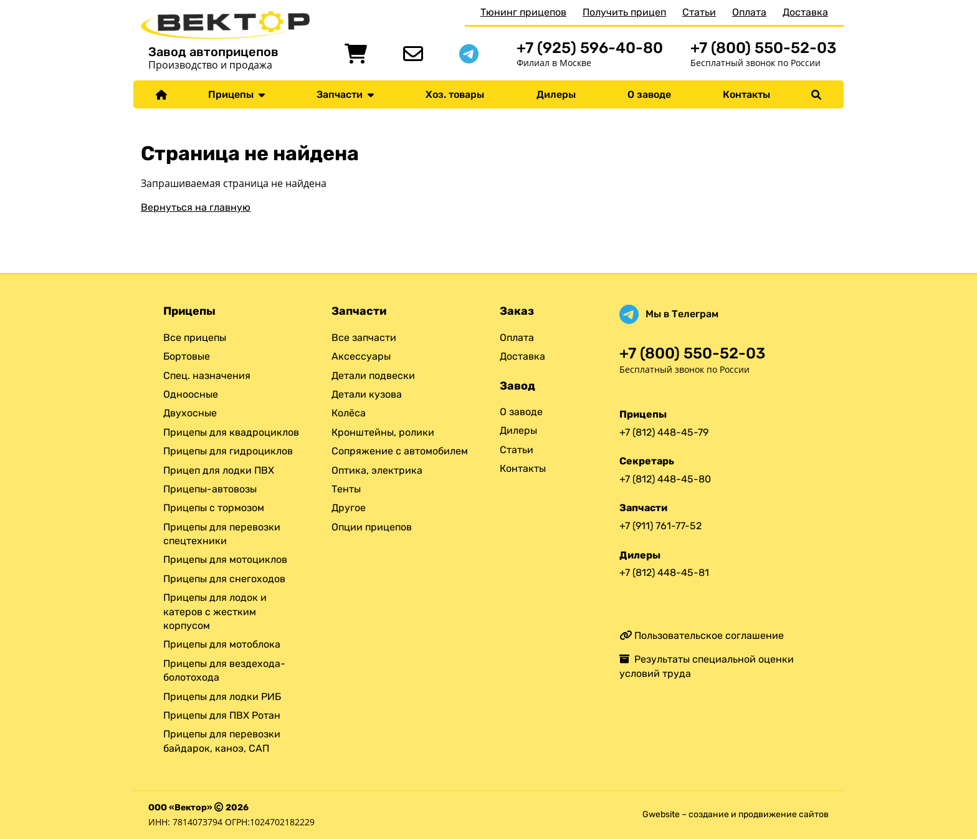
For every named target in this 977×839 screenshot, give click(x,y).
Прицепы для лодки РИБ (222, 696)
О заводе (649, 94)
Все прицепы (194, 337)
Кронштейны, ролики (382, 432)
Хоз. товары (455, 94)
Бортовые (186, 356)
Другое (348, 508)
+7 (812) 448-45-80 (665, 479)
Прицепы (236, 94)
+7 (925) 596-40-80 (590, 48)
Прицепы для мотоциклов (225, 559)
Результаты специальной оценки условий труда (706, 666)
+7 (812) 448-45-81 (664, 572)
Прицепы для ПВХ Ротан (221, 715)
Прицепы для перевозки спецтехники (221, 534)
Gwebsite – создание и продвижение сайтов (735, 814)
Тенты (346, 489)
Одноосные (190, 394)
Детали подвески (373, 375)
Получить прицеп (624, 12)
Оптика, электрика (376, 470)
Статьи (699, 12)
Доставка (805, 12)
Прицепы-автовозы (210, 489)
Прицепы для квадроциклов (231, 432)
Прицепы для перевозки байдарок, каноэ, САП (221, 741)
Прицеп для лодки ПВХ (218, 470)
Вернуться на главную (195, 207)
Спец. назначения (206, 375)
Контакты (746, 94)
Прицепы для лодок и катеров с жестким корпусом (215, 611)
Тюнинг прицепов (523, 12)
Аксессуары (361, 356)
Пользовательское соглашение (701, 635)
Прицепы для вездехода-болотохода (224, 670)
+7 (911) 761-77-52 (660, 526)
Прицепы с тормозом (213, 508)
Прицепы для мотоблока (221, 644)
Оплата (749, 12)
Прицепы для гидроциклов (228, 451)
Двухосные (190, 413)
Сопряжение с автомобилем (399, 451)
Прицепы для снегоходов (224, 579)
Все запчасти (363, 337)
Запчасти (345, 94)
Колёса (348, 413)
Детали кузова (366, 394)
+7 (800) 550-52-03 (763, 48)
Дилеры (556, 94)
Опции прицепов (371, 527)
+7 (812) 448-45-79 (663, 432)
